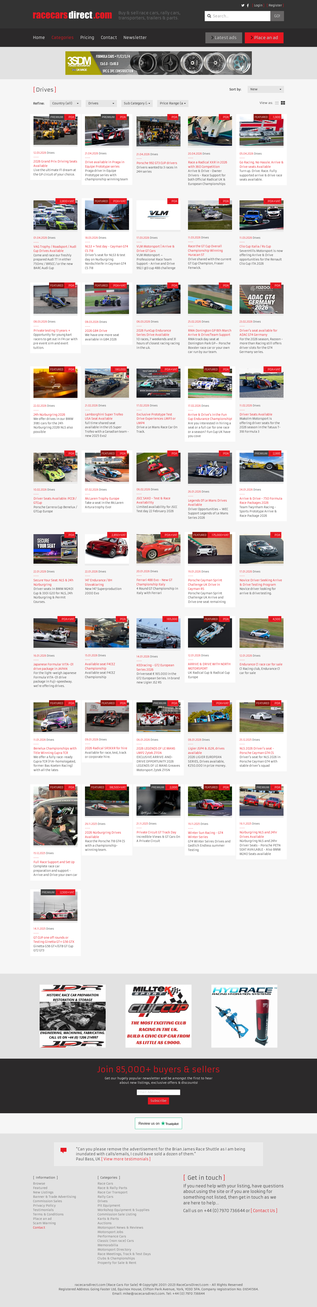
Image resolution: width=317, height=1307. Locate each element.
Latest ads (224, 37)
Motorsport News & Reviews (120, 1227)
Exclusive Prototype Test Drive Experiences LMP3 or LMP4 (156, 419)
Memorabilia (108, 1245)
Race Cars (105, 1183)
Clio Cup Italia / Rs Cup (255, 246)
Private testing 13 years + (51, 330)
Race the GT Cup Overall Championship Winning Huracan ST (205, 250)
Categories (63, 37)
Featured (40, 1188)
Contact (109, 37)
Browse (39, 1183)
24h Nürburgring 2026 (49, 415)
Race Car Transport (112, 1192)
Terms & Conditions (48, 1214)
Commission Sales (47, 1201)
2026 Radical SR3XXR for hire (106, 748)
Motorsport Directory (114, 1250)
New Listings (43, 1192)
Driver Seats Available (256, 414)
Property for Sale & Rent (117, 1263)
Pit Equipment (109, 1205)
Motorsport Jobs (110, 1232)
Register (275, 5)
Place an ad (264, 37)
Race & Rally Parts (112, 1188)
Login (258, 5)
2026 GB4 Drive (96, 331)
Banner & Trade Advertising (54, 1197)
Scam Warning (44, 1223)
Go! (277, 16)
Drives (103, 1201)
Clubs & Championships (116, 1258)
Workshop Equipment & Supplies (123, 1210)
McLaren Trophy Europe (102, 498)
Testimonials (43, 1210)
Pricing (87, 37)
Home (39, 37)
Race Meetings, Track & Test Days (124, 1254)
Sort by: (235, 89)
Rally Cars (105, 1197)
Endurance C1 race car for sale (261, 664)
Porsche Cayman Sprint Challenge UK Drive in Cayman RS (205, 584)
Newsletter (135, 37)
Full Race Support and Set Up (54, 862)
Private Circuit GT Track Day (156, 832)
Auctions (105, 1223)
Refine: (38, 103)
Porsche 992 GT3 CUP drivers (156, 163)
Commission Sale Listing (117, 1214)
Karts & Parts (108, 1219)
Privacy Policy (44, 1205)
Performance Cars (112, 1236)
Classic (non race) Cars (116, 1241)
